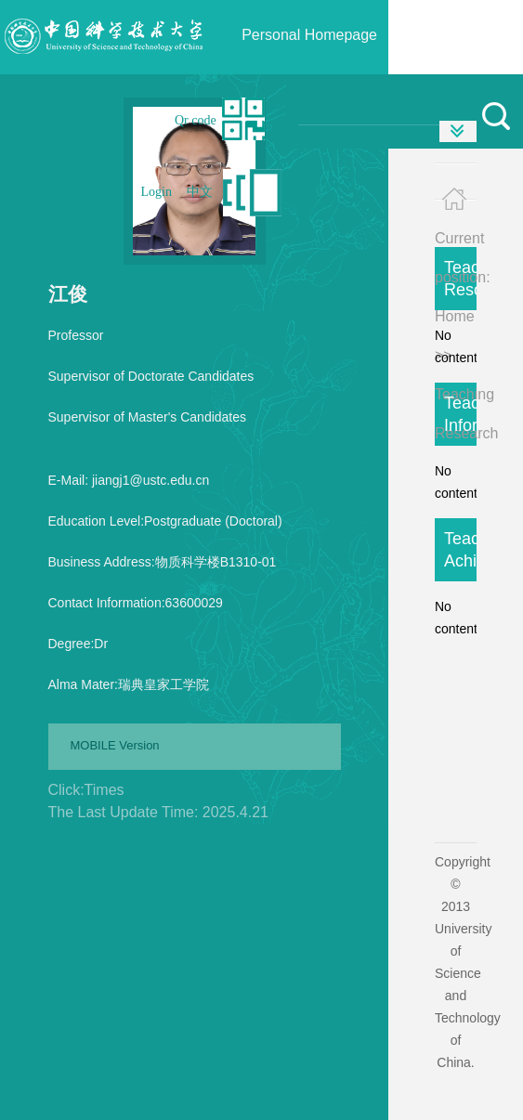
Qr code (195, 120)
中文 (200, 192)
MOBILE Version (115, 745)
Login (156, 192)
